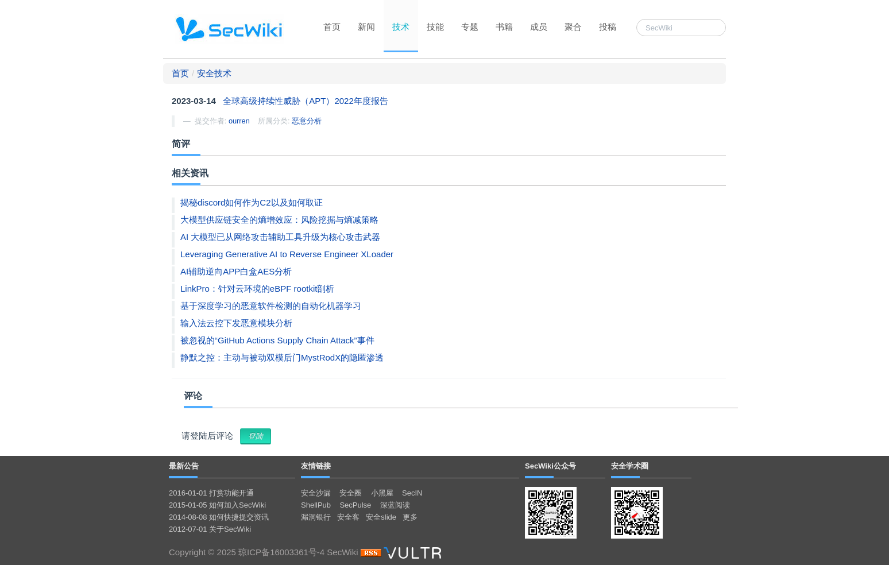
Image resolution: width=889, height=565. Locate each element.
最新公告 (184, 466)
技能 (435, 27)
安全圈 (350, 493)
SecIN (412, 493)
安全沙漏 (316, 493)
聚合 (573, 27)
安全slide (381, 517)
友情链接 (316, 466)
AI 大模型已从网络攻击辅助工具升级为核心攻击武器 (280, 237)
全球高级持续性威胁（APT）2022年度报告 (305, 101)
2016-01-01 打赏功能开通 (211, 493)
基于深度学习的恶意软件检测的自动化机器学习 (270, 306)
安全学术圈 (629, 466)
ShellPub (316, 505)
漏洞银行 (316, 517)
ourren (239, 121)
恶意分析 (307, 121)
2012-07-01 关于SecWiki (210, 529)
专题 (469, 27)
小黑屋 (382, 493)
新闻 (366, 27)
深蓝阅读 (395, 505)
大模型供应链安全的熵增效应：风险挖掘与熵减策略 (279, 220)
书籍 (504, 27)
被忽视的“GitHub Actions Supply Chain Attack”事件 (277, 340)
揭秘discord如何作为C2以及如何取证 (251, 202)
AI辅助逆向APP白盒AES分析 (236, 271)
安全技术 (214, 73)
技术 (400, 27)
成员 (538, 27)
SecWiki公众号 (550, 466)
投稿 (607, 27)
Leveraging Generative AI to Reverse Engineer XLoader (286, 254)
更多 (410, 517)
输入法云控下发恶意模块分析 (236, 323)
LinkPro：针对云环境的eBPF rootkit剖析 (257, 288)
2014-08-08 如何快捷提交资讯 (219, 517)
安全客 (348, 517)
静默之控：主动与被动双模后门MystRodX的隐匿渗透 (282, 357)
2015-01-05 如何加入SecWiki (217, 505)
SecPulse (355, 505)
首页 (332, 27)
